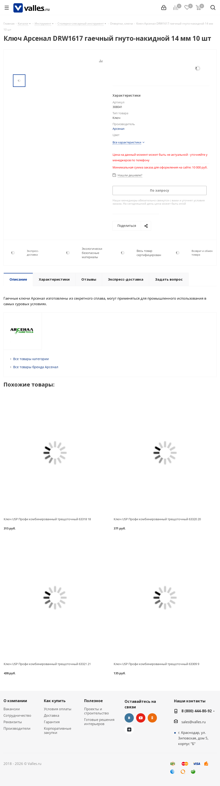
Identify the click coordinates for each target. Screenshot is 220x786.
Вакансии (11, 709)
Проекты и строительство (96, 711)
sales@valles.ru (193, 721)
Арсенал (118, 129)
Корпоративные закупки (57, 730)
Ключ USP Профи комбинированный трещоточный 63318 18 (47, 519)
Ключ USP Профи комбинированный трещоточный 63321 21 (47, 664)
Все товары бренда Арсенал (35, 367)
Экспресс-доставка (33, 252)
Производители (17, 728)
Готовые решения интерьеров (99, 721)
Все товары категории (31, 359)
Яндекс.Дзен (129, 729)
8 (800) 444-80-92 (196, 710)
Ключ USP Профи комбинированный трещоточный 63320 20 (157, 519)
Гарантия (52, 721)
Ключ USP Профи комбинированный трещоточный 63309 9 (156, 664)
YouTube (140, 718)
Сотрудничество (17, 715)
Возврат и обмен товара (202, 252)
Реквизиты (12, 721)
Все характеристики (127, 142)
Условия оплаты (57, 709)
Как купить (55, 700)
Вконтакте (129, 718)
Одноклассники (152, 718)
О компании (15, 700)
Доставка (51, 715)
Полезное (93, 700)
